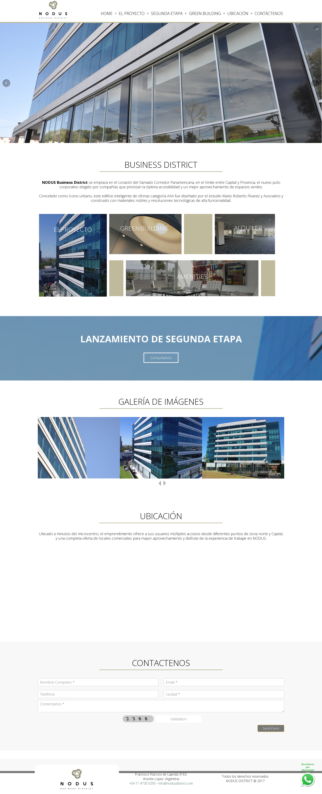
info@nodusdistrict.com (175, 783)
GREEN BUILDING (205, 13)
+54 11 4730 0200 (142, 783)
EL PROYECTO (132, 13)
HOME (107, 13)
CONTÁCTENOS (269, 13)
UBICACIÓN (237, 13)
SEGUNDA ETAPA (167, 13)
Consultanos (161, 357)
